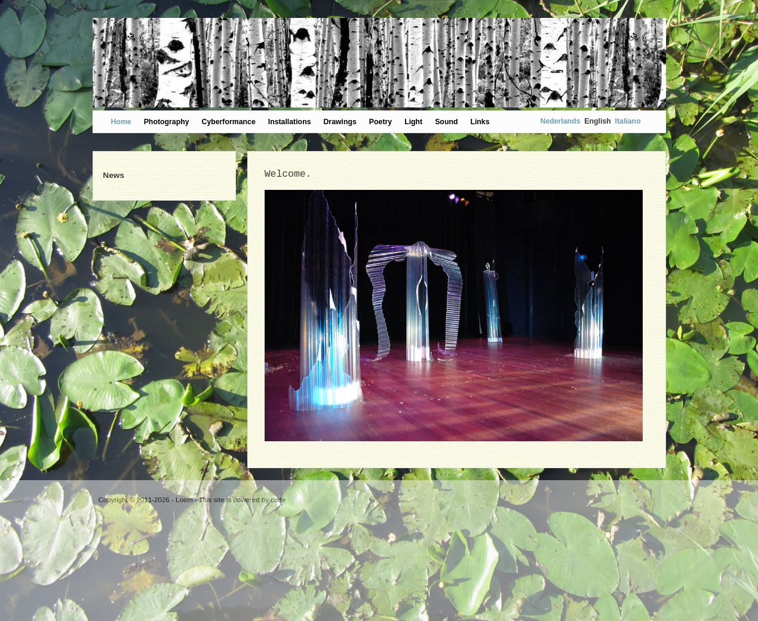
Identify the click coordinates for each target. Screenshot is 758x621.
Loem (184, 499)
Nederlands (561, 121)
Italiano (628, 121)
